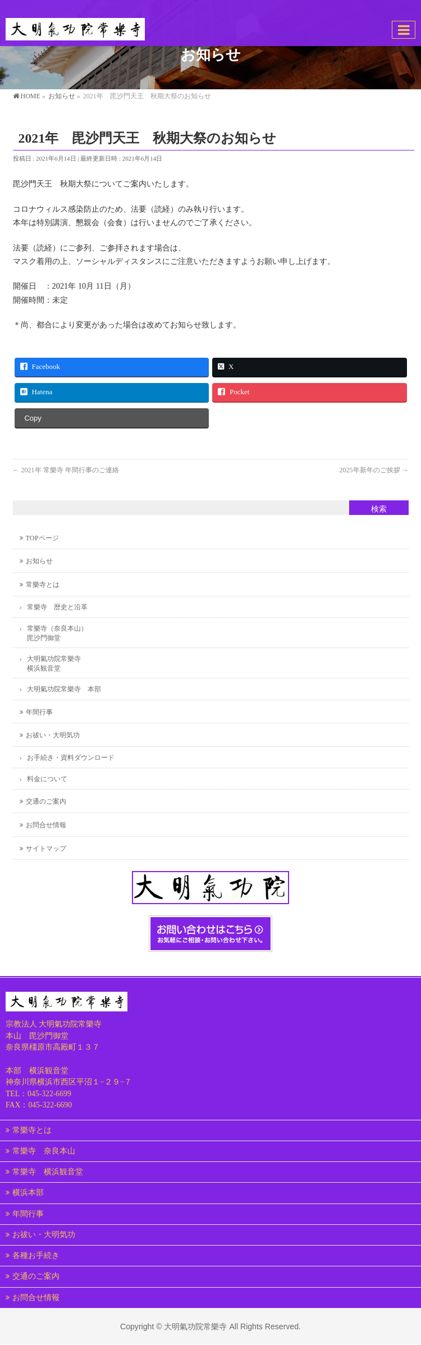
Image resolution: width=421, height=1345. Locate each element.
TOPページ (42, 538)
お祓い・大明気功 (53, 735)
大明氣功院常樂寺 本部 (64, 689)
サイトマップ (46, 848)
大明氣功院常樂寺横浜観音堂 (54, 663)
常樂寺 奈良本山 (43, 1151)
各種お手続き (36, 1255)
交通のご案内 (46, 801)
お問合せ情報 (46, 825)
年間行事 (39, 712)
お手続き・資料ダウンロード (71, 758)
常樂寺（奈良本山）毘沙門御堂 (57, 633)
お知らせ (39, 561)
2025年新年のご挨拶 (374, 470)
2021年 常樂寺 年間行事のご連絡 (66, 470)
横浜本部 (28, 1192)
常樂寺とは (43, 585)
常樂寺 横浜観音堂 (47, 1172)
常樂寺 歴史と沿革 (57, 607)
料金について (47, 779)
